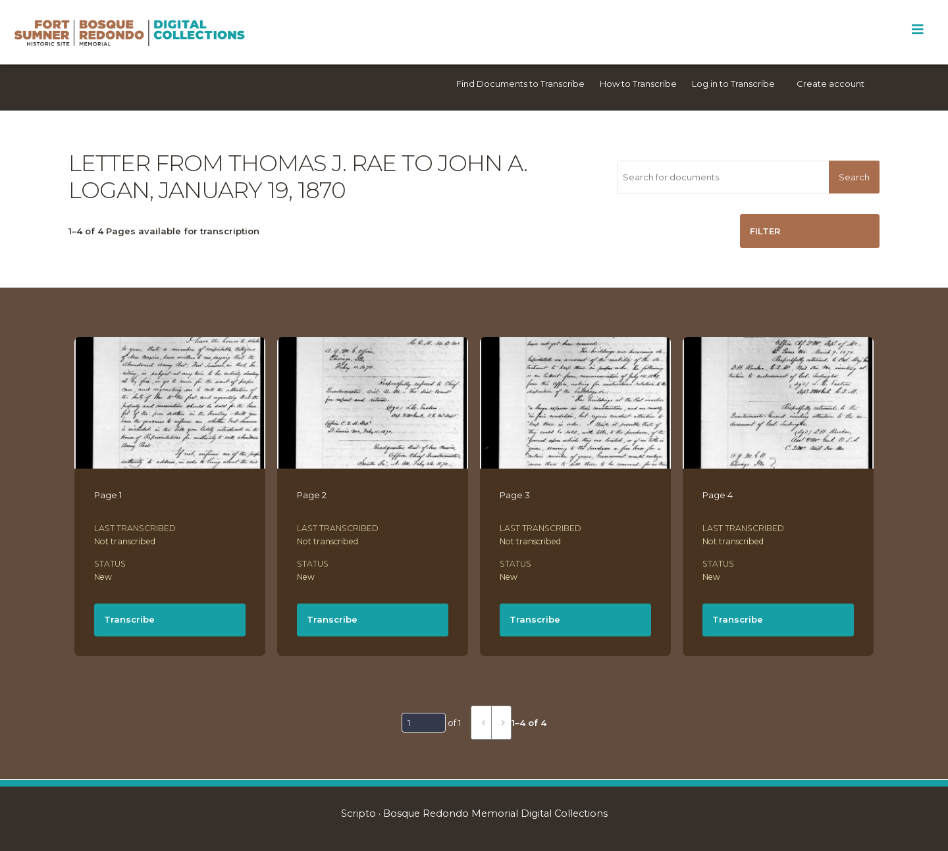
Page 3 (515, 495)
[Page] (424, 723)
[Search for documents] (723, 177)
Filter (765, 231)
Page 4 (717, 495)
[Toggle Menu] (917, 29)
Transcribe (129, 619)
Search (854, 177)
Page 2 (312, 495)
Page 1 (108, 495)
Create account (830, 83)
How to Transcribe (638, 83)
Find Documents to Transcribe (520, 83)
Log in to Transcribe (733, 83)
